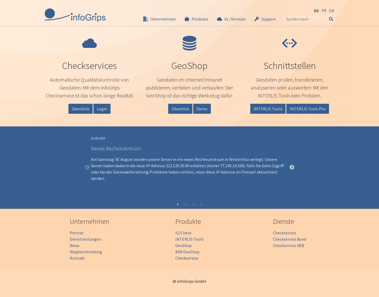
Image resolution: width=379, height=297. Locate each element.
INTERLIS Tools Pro (308, 108)
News (74, 245)
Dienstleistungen (85, 239)
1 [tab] (177, 204)
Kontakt (77, 258)
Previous (87, 167)
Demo (202, 108)
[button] (159, 19)
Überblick (80, 108)
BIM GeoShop (187, 251)
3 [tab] (193, 204)
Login (102, 108)
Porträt (77, 232)
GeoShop (183, 245)
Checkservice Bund (289, 239)
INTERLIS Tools (268, 108)
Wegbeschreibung (86, 251)
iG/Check (183, 232)
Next (292, 167)
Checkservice (186, 258)
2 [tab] (185, 204)
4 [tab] (201, 204)
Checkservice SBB (288, 245)
